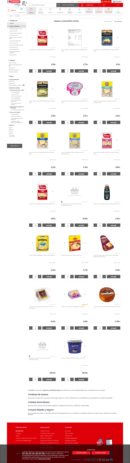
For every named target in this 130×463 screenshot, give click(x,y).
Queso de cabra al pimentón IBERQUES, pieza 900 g (107, 307)
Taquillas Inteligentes (71, 438)
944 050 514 (80, 1)
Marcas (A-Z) (12, 68)
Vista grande (118, 21)
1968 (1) (10, 128)
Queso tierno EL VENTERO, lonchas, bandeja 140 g (42, 49)
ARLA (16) (11, 134)
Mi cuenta (117, 1)
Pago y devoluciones (46, 436)
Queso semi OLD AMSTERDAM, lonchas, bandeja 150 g (106, 50)
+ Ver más (12, 136)
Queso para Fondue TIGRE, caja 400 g (71, 255)
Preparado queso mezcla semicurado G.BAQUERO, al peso (71, 204)
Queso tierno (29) (13, 43)
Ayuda (17, 436)
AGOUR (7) (11, 130)
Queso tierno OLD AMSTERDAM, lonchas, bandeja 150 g (42, 101)
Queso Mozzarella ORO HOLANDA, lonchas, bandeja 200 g (72, 153)
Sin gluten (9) (12, 83)
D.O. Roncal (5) (15, 94)
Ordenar (12, 60)
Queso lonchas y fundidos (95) (15, 38)
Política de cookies (45, 438)
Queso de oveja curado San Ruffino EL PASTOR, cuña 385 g (41, 307)
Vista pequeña (108, 21)
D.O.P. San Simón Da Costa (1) (16, 103)
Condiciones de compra (47, 433)
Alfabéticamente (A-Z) (14, 70)
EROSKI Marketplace (46, 445)
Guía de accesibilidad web (23, 440)
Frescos (11, 23)
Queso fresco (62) (13, 35)
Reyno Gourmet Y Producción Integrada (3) (17, 122)
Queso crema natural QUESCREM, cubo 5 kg (73, 358)
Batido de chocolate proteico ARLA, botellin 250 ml (107, 204)
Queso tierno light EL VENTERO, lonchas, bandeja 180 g (106, 153)
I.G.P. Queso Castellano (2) (17, 110)
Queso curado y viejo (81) (15, 33)
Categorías (13, 21)
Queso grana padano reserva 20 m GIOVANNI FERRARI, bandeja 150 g (106, 256)
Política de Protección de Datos (49, 440)
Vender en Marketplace (47, 448)
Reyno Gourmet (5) (16, 116)
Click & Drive (68, 436)
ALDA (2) (11, 132)
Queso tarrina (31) (13, 47)
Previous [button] (32, 37)
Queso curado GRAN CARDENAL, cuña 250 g (72, 306)
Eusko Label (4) (15, 114)
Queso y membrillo (14, 26)
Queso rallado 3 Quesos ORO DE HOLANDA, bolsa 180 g (74, 50)
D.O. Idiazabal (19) (15, 92)
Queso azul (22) (13, 31)
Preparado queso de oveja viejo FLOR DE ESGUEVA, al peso (40, 358)
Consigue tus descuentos (72, 445)
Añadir (49, 71)
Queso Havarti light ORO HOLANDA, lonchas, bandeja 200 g (105, 101)
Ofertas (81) (11, 81)
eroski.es (97, 1)
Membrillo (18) (12, 55)
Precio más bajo (12, 62)
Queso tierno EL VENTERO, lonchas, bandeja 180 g (42, 204)
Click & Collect (69, 433)
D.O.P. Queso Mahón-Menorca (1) (16, 100)
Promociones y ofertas (71, 443)
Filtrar (11, 76)
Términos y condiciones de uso (49, 443)
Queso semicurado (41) (15, 40)
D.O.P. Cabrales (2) (15, 98)
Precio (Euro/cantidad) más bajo (15, 65)
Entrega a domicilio (70, 440)
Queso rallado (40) (13, 49)
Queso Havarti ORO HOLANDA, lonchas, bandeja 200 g (41, 153)
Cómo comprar (69, 448)
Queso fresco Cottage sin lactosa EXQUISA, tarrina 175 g (74, 101)
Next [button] (53, 37)
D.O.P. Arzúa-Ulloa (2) (16, 96)
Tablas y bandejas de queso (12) (14, 52)
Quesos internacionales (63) (16, 45)
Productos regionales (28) (16, 85)
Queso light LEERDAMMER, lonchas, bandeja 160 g (42, 255)
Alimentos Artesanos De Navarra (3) (17, 119)
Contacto (18, 433)
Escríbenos (90, 1)
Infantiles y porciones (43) (15, 29)
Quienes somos (45, 431)
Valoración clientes (13, 72)
